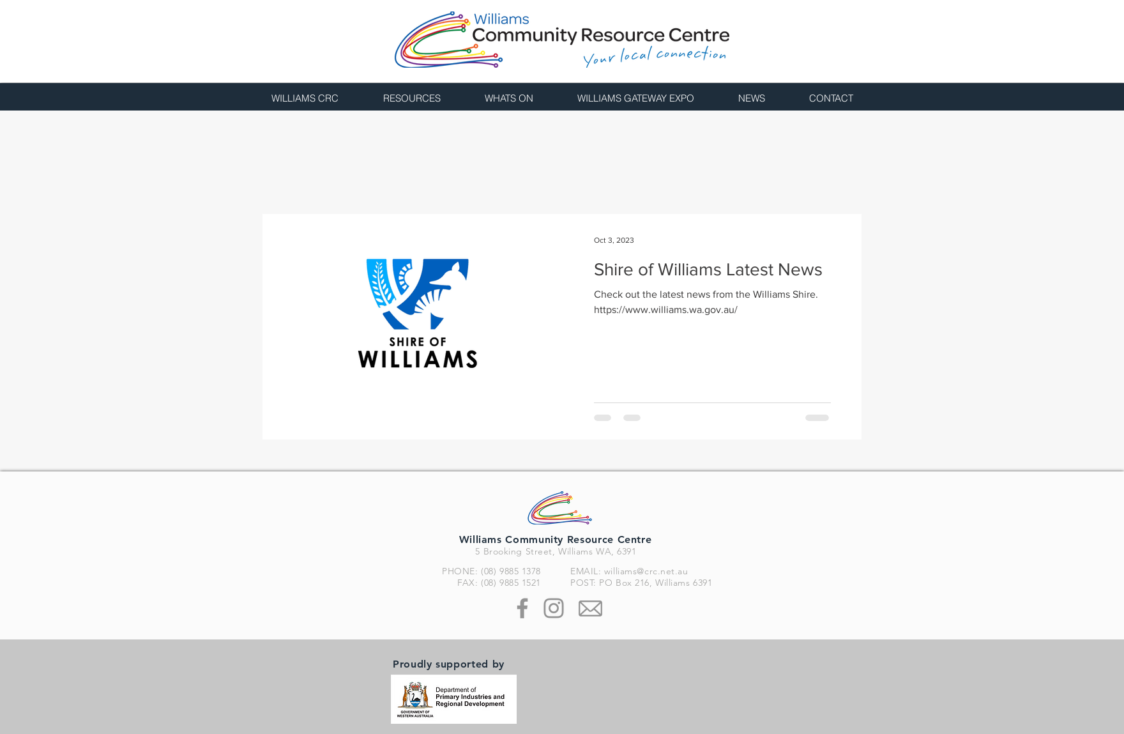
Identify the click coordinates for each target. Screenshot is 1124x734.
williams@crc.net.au (646, 571)
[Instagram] (553, 608)
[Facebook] (522, 608)
